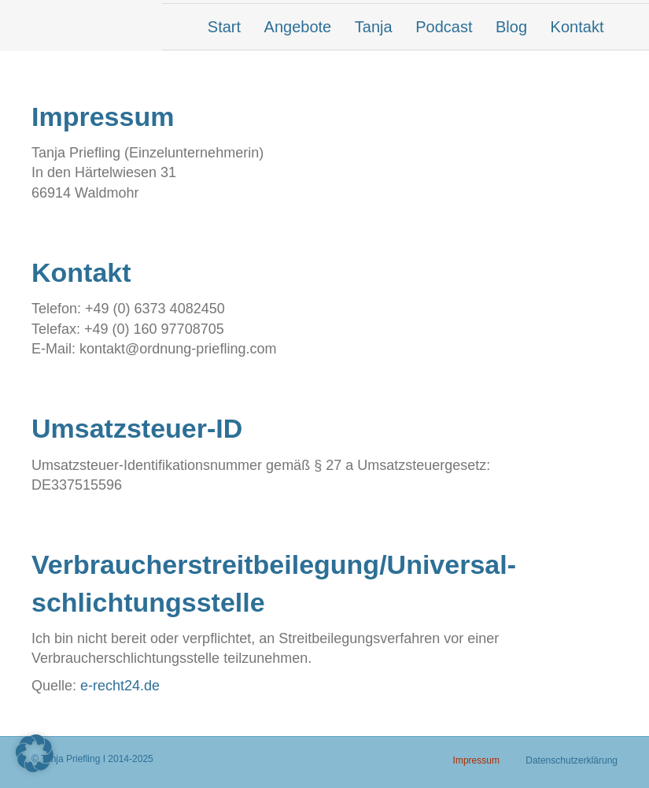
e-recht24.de (120, 686)
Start (224, 26)
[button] (34, 753)
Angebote (298, 26)
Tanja (374, 26)
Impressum (476, 760)
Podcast (443, 26)
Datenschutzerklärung (571, 760)
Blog (511, 26)
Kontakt (577, 26)
